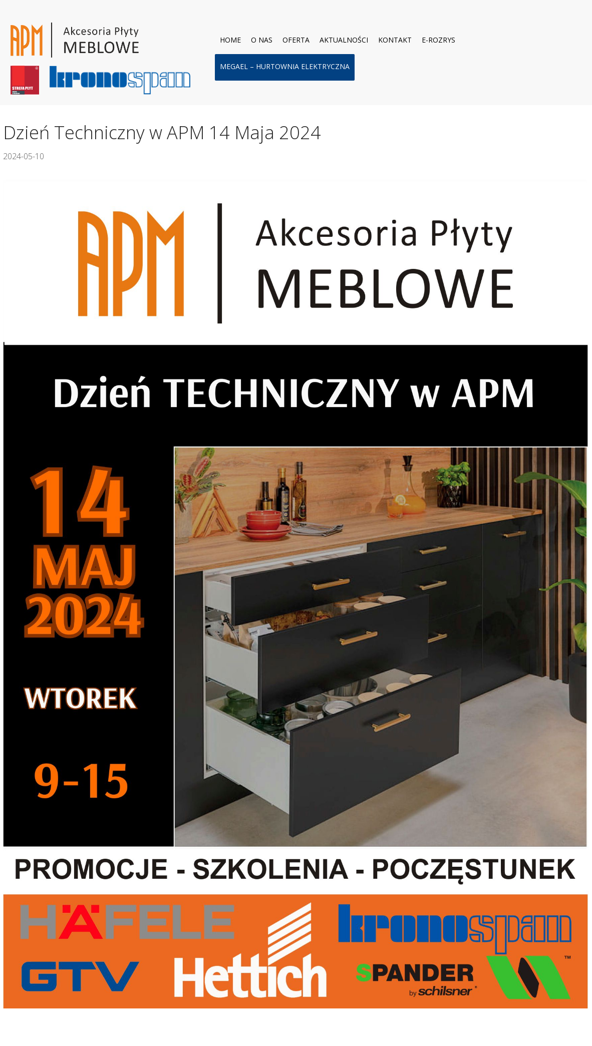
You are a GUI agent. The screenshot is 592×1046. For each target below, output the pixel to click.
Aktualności (344, 40)
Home (230, 40)
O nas (261, 40)
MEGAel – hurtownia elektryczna (285, 66)
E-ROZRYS (438, 40)
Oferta (296, 40)
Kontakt (395, 40)
